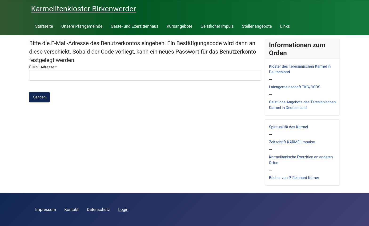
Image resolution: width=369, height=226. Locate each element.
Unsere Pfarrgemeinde (81, 26)
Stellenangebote (257, 26)
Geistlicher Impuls (217, 26)
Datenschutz (98, 209)
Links (285, 26)
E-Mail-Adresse (43, 67)
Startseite (44, 26)
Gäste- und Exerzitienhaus (134, 26)
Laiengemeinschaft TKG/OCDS (294, 87)
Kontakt (71, 209)
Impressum (45, 209)
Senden (39, 97)
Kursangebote (179, 26)
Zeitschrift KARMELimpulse (292, 142)
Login (123, 209)
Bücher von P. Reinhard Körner (294, 177)
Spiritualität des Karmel (288, 127)
